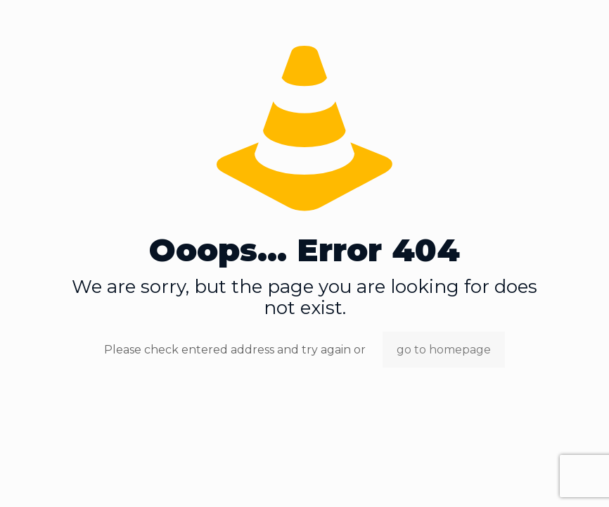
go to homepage (444, 349)
